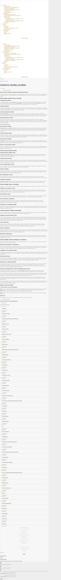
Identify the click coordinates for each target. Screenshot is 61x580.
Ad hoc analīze (4, 508)
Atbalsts (24, 554)
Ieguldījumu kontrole (5, 385)
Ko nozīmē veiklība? (5, 498)
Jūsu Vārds (2, 573)
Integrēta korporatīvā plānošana (7, 395)
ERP (2, 426)
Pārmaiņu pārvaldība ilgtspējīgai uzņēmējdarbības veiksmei (12, 472)
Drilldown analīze (5, 436)
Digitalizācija (4, 308)
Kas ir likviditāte (4, 364)
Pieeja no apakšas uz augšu (6, 487)
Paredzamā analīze (5, 354)
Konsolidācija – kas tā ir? (6, 375)
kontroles (13, 241)
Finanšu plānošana (5, 416)
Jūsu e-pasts (2, 576)
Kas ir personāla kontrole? (6, 359)
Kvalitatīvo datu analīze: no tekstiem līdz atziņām (10, 349)
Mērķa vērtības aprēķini (6, 313)
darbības (14, 94)
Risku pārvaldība (4, 344)
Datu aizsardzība (3, 555)
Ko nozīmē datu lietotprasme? (7, 446)
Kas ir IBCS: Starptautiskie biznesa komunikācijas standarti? (12, 400)
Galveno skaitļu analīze (6, 380)
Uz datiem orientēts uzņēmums (7, 462)
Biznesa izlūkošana (5, 477)
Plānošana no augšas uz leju (6, 334)
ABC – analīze (4, 523)
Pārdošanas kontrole (5, 323)
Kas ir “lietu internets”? (6, 390)
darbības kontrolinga (6, 94)
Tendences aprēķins (5, 328)
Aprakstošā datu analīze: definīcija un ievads (9, 441)
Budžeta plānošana (5, 482)
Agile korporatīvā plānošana (6, 503)
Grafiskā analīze (4, 405)
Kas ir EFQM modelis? (5, 431)
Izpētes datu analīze (5, 421)
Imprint (1, 557)
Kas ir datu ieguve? (5, 457)
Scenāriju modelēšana (5, 339)
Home (1, 78)
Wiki (2, 79)
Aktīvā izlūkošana (5, 513)
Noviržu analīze (4, 518)
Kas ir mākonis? (4, 467)
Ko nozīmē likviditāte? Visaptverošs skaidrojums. (10, 318)
